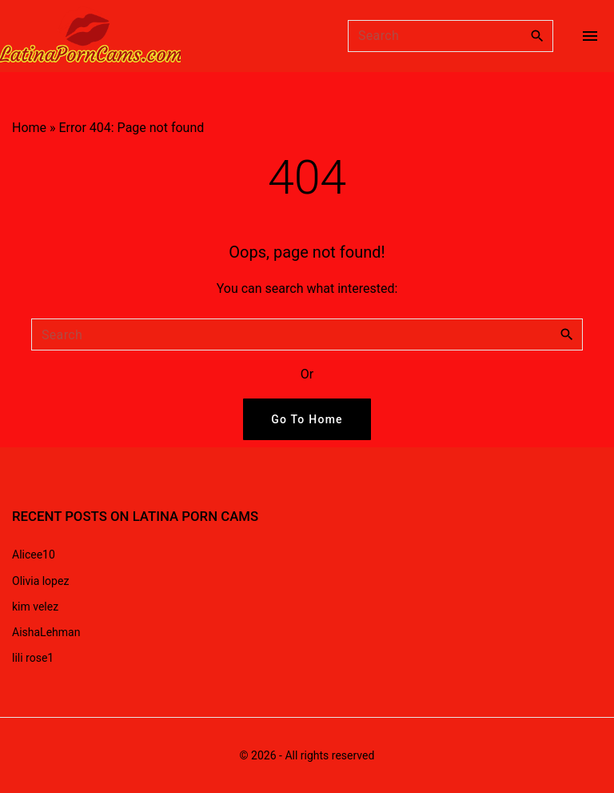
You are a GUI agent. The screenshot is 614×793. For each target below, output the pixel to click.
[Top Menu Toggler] (590, 36)
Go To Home (307, 419)
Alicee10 (33, 554)
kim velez (35, 606)
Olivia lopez (40, 581)
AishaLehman (46, 632)
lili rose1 (33, 657)
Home (29, 127)
